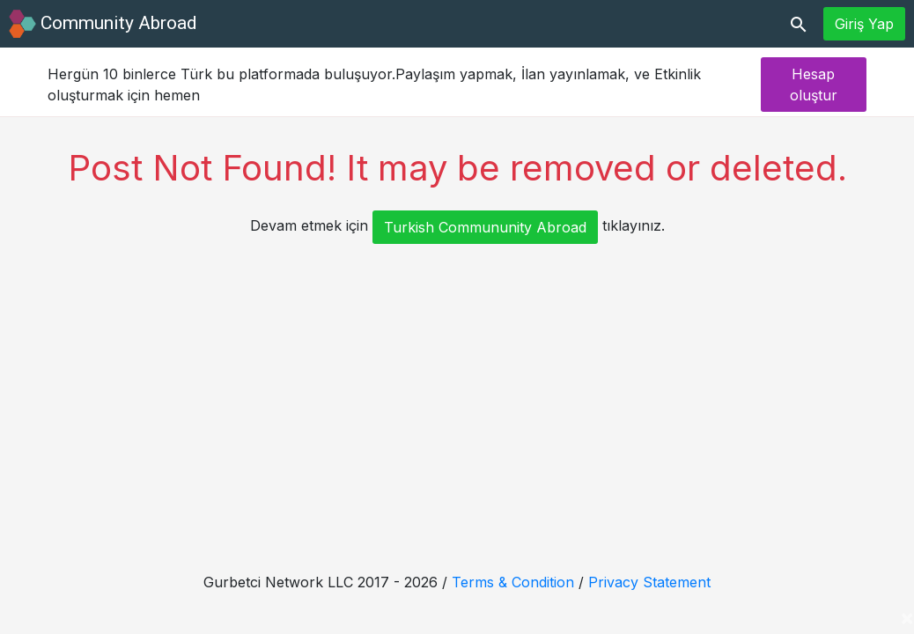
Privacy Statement (649, 582)
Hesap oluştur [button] (813, 84)
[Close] (907, 617)
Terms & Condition (513, 582)
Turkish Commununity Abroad (485, 227)
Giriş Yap (864, 24)
